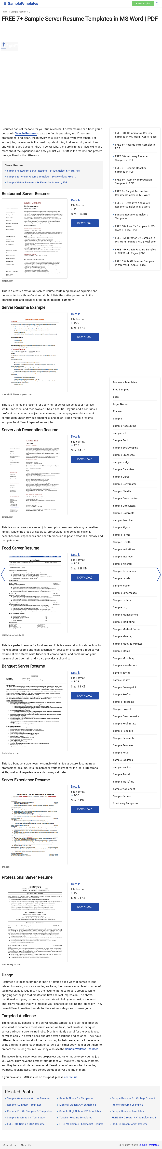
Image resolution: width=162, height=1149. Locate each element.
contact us (70, 1077)
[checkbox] (5, 3)
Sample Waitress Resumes (81, 1049)
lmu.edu (6, 867)
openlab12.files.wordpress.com (17, 394)
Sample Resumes (19, 11)
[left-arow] (3, 574)
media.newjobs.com (11, 964)
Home (4, 11)
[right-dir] (159, 575)
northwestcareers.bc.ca (13, 635)
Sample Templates (149, 1145)
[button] (157, 3)
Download (84, 223)
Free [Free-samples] (143, 3)
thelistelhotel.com (10, 753)
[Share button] (4, 45)
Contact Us (9, 1145)
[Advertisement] (81, 48)
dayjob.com (7, 281)
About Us (26, 1145)
